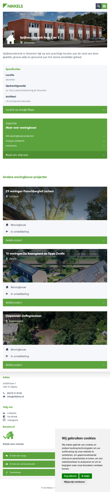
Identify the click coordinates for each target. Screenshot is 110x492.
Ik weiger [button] (85, 476)
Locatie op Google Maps (20, 109)
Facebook (12, 416)
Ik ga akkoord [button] (70, 476)
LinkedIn (11, 413)
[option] (55, 29)
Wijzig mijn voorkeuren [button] (74, 482)
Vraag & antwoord (15, 141)
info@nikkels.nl (13, 396)
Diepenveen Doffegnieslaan (23, 316)
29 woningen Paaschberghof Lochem (30, 191)
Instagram (10, 420)
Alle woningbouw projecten (20, 136)
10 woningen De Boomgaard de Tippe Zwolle (35, 253)
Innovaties (11, 145)
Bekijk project (14, 240)
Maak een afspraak (17, 155)
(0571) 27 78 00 (14, 393)
